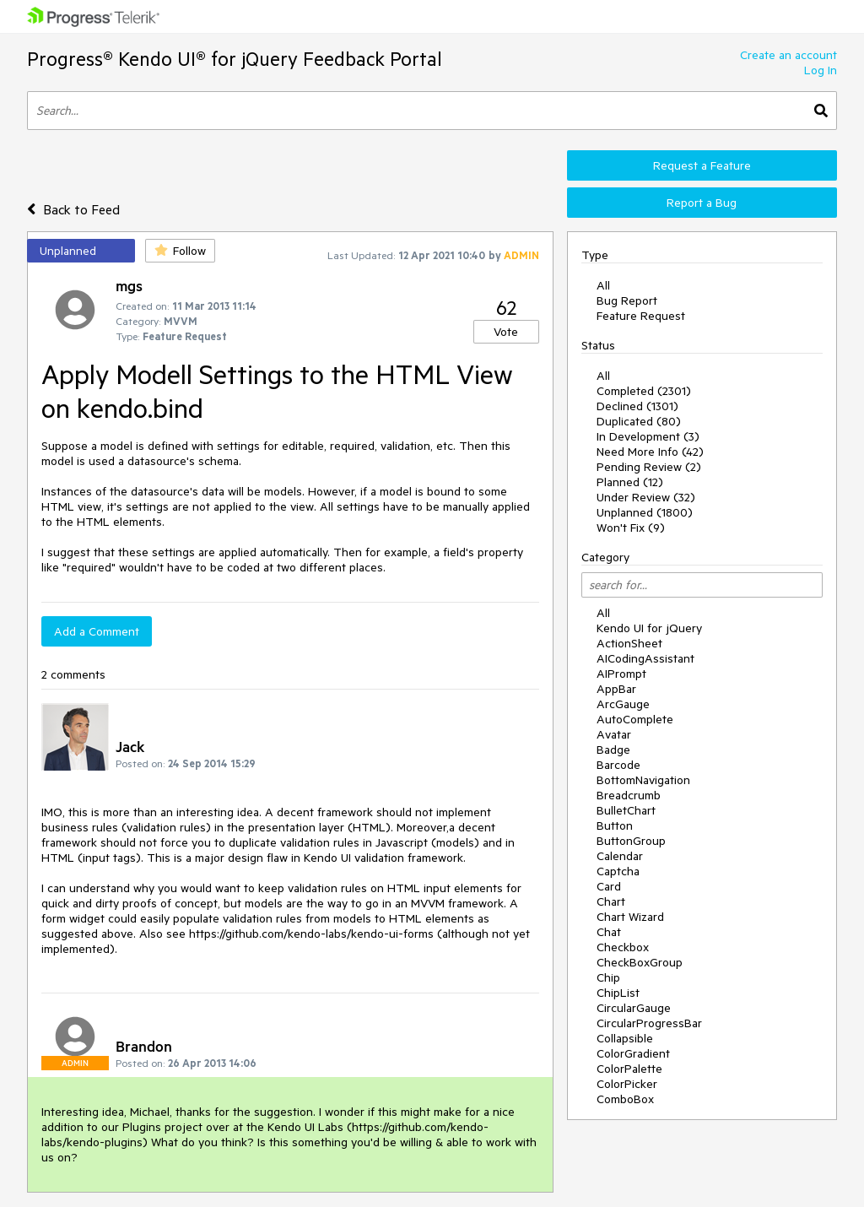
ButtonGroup (631, 840)
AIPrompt (621, 673)
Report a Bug (702, 202)
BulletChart (626, 810)
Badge (613, 749)
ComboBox (625, 1099)
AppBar (616, 688)
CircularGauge (634, 1007)
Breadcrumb (629, 795)
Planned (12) (630, 482)
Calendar (620, 855)
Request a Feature (702, 165)
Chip (608, 977)
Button (615, 825)
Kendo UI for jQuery (649, 628)
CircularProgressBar (649, 1023)
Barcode (618, 764)
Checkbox (623, 947)
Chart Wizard (630, 916)
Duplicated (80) (639, 421)
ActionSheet (629, 643)
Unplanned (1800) (645, 512)
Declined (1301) (637, 406)
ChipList (618, 992)
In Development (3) (648, 436)
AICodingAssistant (645, 658)
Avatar (614, 734)
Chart (611, 901)
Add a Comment (96, 631)
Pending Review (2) (649, 466)
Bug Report (627, 300)
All (603, 285)
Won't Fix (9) (631, 527)
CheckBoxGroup (640, 962)
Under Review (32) (646, 497)
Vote (506, 331)
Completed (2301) (644, 390)
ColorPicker (627, 1083)
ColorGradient (633, 1053)
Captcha (618, 871)
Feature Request (641, 315)
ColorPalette (629, 1068)
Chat (609, 931)
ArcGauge (623, 704)
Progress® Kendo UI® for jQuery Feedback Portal (234, 58)
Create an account (788, 54)
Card (609, 886)
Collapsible (625, 1038)
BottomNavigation (643, 780)
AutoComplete (635, 719)
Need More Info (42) (650, 451)
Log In (820, 70)
